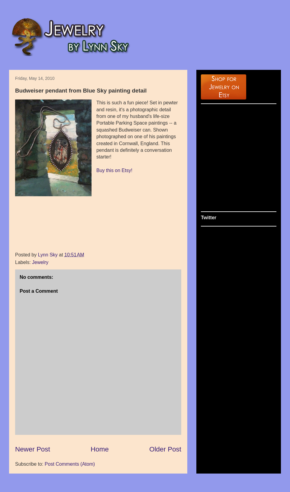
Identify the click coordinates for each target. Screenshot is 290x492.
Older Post (165, 449)
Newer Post (32, 449)
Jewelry (40, 262)
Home (100, 449)
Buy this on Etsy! (114, 170)
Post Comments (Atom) (70, 464)
